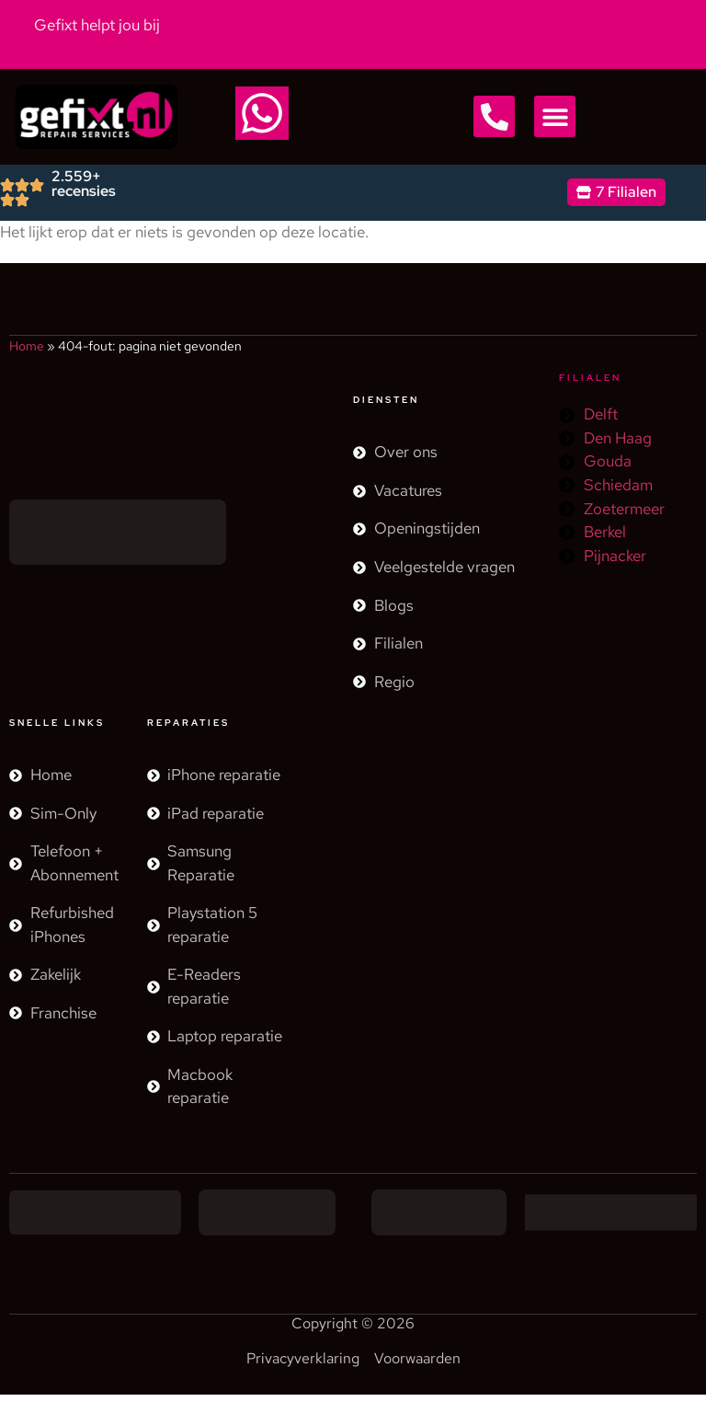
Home (26, 345)
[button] (494, 116)
